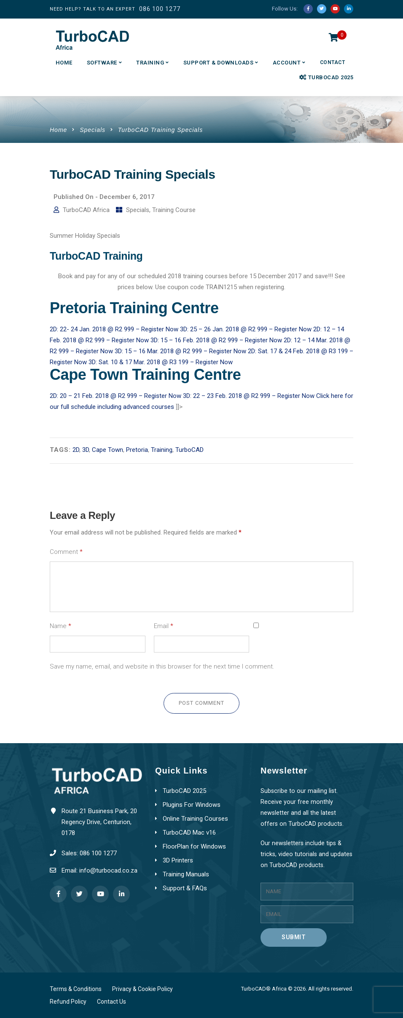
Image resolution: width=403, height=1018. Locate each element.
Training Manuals (186, 874)
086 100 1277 (159, 8)
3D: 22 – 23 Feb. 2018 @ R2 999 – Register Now (249, 396)
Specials (92, 129)
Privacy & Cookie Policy (142, 989)
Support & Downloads (218, 62)
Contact (332, 62)
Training (150, 62)
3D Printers (178, 860)
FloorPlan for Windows (194, 846)
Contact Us (111, 1001)
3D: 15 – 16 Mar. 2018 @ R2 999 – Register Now (181, 351)
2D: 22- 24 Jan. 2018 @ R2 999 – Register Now (115, 329)
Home (64, 62)
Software (102, 62)
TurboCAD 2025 (326, 77)
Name (60, 626)
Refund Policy (68, 1001)
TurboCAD (189, 450)
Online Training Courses (195, 818)
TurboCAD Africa (86, 210)
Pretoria (137, 450)
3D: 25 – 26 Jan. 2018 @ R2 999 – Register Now (246, 329)
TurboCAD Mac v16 (189, 832)
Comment (66, 552)
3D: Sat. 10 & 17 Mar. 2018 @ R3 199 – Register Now (161, 362)
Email (163, 626)
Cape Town (107, 450)
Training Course (174, 210)
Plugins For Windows (191, 804)
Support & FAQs (185, 888)
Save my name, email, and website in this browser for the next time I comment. (162, 666)
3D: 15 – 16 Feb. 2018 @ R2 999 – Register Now (217, 340)
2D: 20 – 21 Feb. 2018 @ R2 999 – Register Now (116, 396)
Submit (294, 937)
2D (76, 450)
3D (85, 450)
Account (287, 62)
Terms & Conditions (76, 989)
